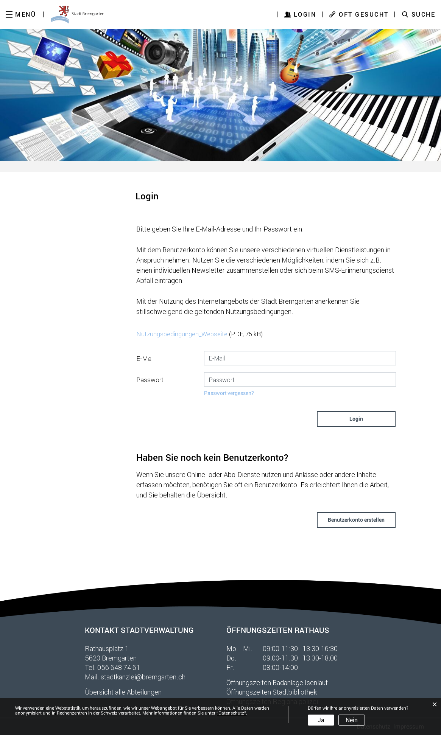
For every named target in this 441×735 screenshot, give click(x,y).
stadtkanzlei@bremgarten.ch (143, 676)
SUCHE (423, 14)
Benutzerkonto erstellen (356, 520)
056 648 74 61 (118, 667)
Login (305, 14)
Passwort (150, 379)
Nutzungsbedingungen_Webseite (182, 333)
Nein (352, 720)
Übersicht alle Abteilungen (123, 691)
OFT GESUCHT (364, 14)
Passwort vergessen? (229, 393)
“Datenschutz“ (231, 713)
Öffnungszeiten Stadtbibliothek (271, 691)
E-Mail (145, 358)
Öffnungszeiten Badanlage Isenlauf (277, 682)
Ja (321, 720)
